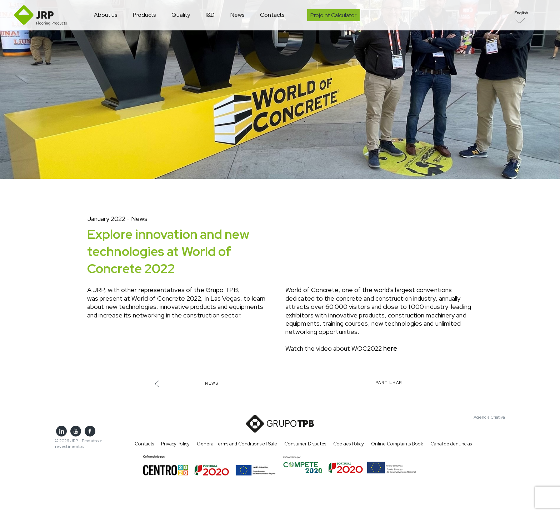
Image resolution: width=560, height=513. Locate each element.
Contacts (272, 15)
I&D (210, 15)
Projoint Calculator (333, 15)
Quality (180, 15)
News (237, 15)
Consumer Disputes (305, 444)
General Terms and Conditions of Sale (237, 444)
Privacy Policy (175, 444)
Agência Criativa (489, 417)
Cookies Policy (348, 444)
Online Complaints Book (397, 444)
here (390, 348)
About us (105, 15)
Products (144, 15)
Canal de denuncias (451, 444)
